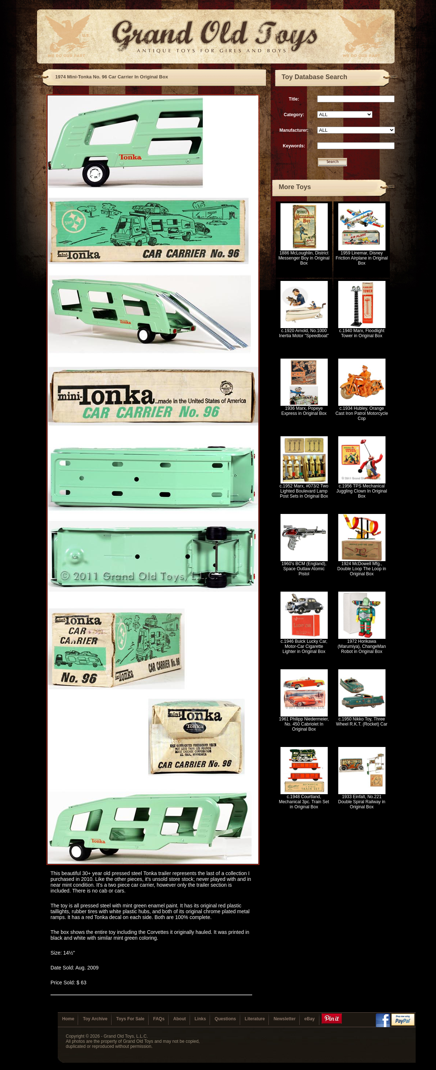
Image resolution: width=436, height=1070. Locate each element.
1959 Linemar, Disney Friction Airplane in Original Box (362, 258)
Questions (225, 1018)
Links (200, 1018)
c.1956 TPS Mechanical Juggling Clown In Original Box (361, 491)
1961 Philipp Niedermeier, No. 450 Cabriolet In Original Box (304, 724)
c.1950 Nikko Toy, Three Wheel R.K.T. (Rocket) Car (361, 721)
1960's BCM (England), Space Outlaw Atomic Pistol (304, 568)
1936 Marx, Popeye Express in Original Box (304, 411)
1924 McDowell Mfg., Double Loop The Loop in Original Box (361, 568)
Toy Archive (95, 1018)
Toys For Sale (130, 1018)
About (179, 1018)
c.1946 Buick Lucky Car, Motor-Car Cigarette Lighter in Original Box (303, 646)
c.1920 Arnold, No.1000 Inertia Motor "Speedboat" (304, 333)
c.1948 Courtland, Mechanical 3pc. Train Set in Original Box (304, 801)
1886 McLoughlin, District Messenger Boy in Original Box (304, 258)
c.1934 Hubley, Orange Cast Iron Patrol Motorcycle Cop (361, 413)
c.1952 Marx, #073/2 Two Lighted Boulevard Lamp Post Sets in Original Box (303, 491)
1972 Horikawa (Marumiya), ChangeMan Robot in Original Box (362, 646)
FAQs (159, 1018)
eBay (309, 1018)
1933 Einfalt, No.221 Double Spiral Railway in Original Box (361, 801)
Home (68, 1018)
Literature (255, 1018)
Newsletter (285, 1018)
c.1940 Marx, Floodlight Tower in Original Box (361, 333)
